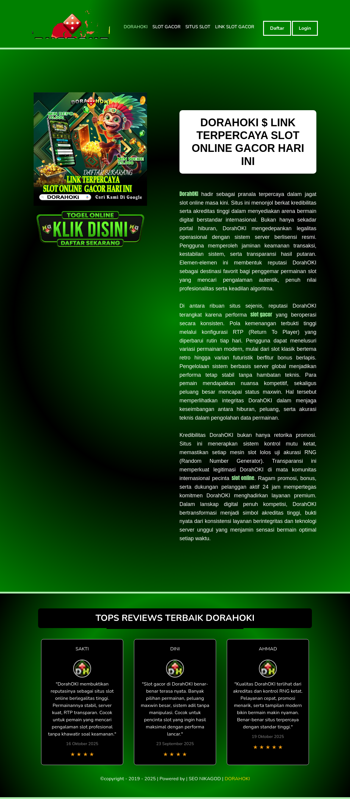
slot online (243, 478)
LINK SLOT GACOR (234, 27)
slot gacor (261, 314)
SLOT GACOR (166, 27)
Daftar (277, 28)
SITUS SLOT (197, 27)
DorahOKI (188, 194)
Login (305, 28)
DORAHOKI (136, 27)
